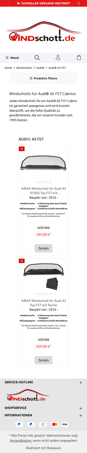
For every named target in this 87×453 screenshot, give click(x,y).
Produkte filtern (43, 78)
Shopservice (15, 408)
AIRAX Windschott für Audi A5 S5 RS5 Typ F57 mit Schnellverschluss (43, 190)
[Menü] (12, 57)
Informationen (18, 415)
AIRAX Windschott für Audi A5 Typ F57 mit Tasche (43, 303)
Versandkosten (20, 440)
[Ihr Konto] (58, 57)
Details (43, 248)
